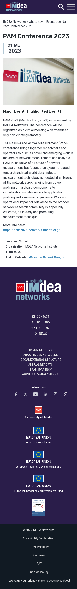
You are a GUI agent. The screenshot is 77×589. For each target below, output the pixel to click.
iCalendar (35, 257)
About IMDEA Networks (40, 354)
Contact (43, 316)
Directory (43, 322)
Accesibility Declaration (38, 538)
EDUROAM (43, 328)
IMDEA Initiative (40, 350)
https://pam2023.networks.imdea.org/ (31, 230)
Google (59, 257)
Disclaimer (39, 555)
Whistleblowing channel (41, 374)
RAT (39, 563)
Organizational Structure (40, 359)
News (43, 333)
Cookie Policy (39, 572)
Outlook (48, 257)
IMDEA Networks (38, 290)
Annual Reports (40, 364)
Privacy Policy (39, 546)
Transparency (41, 369)
